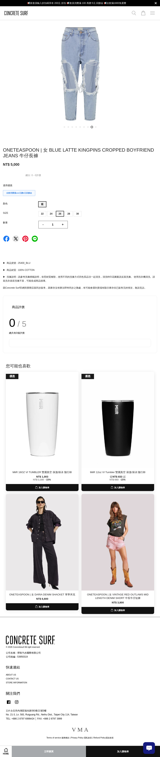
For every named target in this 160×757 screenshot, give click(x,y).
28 (68, 213)
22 (42, 213)
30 (77, 213)
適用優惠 (7, 185)
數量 (5, 222)
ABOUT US (11, 675)
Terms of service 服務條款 (57, 738)
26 (60, 213)
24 (51, 213)
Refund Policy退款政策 (103, 738)
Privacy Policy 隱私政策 (81, 738)
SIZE (5, 213)
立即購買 (48, 751)
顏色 (5, 203)
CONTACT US (12, 679)
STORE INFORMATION (16, 683)
